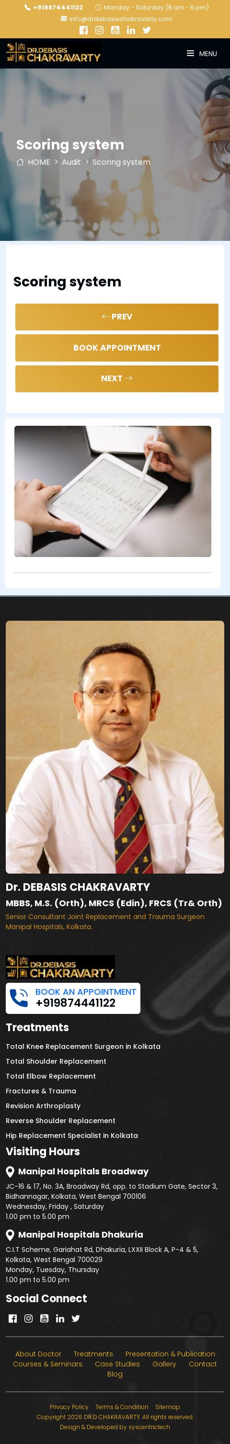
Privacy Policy (69, 1407)
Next (117, 378)
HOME (33, 162)
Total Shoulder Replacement (56, 1061)
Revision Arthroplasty (43, 1106)
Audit (71, 162)
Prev (117, 316)
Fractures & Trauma (41, 1091)
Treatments (93, 1354)
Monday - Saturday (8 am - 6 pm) (152, 7)
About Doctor (38, 1354)
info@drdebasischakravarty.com (116, 18)
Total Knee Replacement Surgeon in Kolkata (83, 1046)
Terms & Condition (122, 1407)
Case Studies (117, 1364)
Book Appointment (117, 347)
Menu (202, 53)
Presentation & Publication (170, 1354)
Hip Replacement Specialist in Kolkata (72, 1135)
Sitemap (167, 1407)
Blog (115, 1374)
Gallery (164, 1364)
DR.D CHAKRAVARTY (112, 1417)
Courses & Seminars (47, 1364)
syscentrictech (149, 1427)
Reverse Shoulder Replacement (60, 1121)
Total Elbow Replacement (51, 1076)
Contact (203, 1364)
